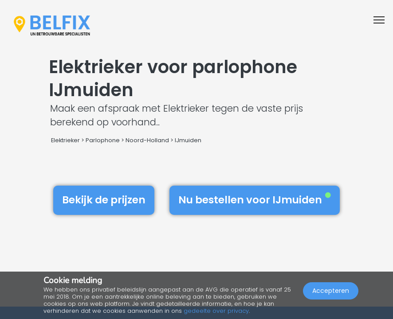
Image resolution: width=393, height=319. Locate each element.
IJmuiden (188, 140)
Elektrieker (65, 140)
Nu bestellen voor (254, 199)
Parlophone (103, 140)
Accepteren (330, 290)
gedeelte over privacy (216, 311)
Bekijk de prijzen (103, 200)
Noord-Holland (147, 140)
